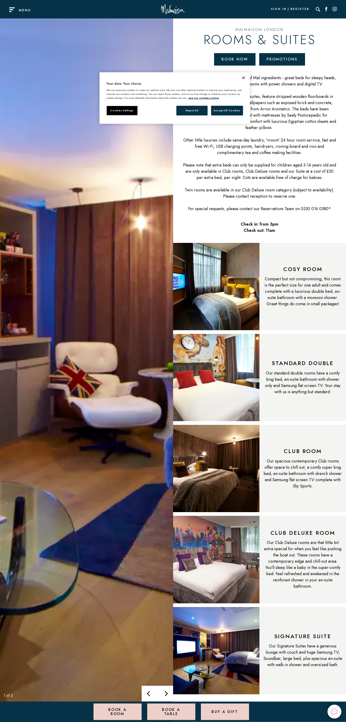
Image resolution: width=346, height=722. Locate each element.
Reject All (192, 110)
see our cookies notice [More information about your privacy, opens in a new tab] (203, 98)
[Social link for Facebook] (326, 9)
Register (299, 9)
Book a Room (117, 711)
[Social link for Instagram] (334, 9)
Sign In (278, 9)
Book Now (234, 59)
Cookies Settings (122, 110)
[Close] (243, 78)
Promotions (282, 59)
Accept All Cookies (227, 110)
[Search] (318, 9)
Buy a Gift (225, 711)
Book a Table (171, 711)
